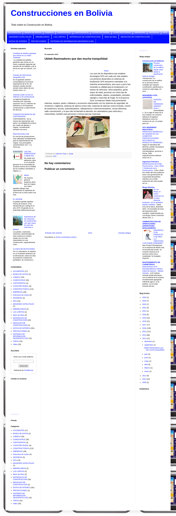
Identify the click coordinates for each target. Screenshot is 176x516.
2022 (144, 308)
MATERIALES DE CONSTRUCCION (85, 37)
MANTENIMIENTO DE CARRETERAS (151, 263)
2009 (144, 382)
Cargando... (15, 414)
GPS (165, 32)
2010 (144, 379)
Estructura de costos (21, 295)
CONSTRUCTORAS (122, 32)
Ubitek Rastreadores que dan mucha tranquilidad (154, 349)
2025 (144, 297)
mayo (146, 361)
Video (15, 344)
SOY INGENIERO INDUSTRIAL (149, 128)
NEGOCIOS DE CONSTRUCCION (135, 37)
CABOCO (49, 32)
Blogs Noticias (148, 187)
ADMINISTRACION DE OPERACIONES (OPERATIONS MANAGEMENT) (151, 225)
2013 (144, 338)
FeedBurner (28, 370)
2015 (144, 332)
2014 (144, 335)
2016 (144, 328)
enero (146, 371)
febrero (147, 368)
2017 (144, 325)
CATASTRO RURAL (100, 32)
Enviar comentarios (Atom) (66, 237)
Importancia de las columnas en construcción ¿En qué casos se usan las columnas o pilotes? (24, 223)
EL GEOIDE (17, 199)
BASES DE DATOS (33, 32)
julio (146, 354)
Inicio (90, 233)
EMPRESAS (140, 32)
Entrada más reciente (53, 233)
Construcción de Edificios (153, 61)
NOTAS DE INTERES (18, 41)
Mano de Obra (111, 37)
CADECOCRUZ (64, 32)
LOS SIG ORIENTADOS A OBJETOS (29, 154)
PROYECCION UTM (21, 134)
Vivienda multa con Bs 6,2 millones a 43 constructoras (23, 96)
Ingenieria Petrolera (150, 162)
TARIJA (16, 341)
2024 (144, 301)
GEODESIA (154, 32)
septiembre (149, 345)
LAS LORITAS (60, 37)
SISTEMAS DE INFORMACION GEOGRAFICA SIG (72, 41)
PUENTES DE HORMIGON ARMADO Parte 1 (158, 104)
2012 (144, 376)
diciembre (148, 341)
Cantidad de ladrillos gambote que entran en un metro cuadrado (24, 55)
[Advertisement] (24, 394)
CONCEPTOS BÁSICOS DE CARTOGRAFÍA (24, 115)
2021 (144, 311)
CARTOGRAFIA (81, 32)
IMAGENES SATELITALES (20, 37)
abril (146, 364)
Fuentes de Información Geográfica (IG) (22, 76)
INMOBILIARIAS (42, 37)
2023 (144, 304)
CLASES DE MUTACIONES (24, 249)
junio (146, 358)
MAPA (26, 175)
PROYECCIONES (38, 41)
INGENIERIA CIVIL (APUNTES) (150, 96)
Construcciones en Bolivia (61, 13)
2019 (144, 318)
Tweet (106, 71)
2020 (144, 315)
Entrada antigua (124, 233)
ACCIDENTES (15, 32)
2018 (144, 321)
